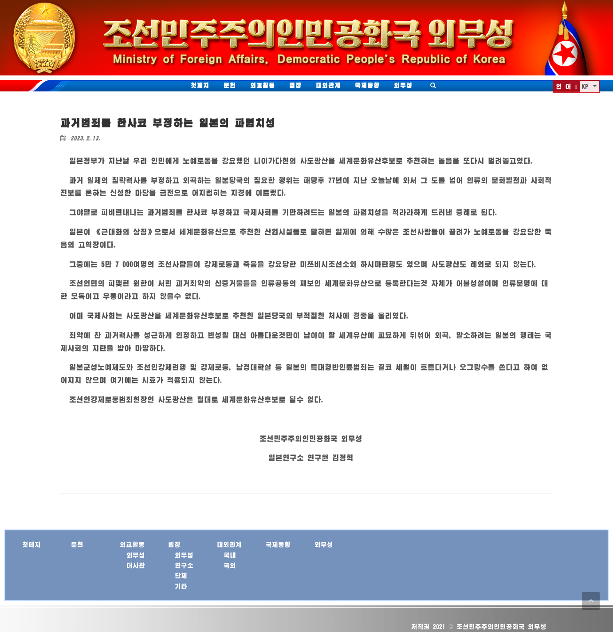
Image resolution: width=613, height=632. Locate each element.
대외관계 (328, 85)
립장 (295, 85)
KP (586, 86)
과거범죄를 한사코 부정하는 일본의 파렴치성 (167, 123)
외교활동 (262, 85)
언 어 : (567, 86)
